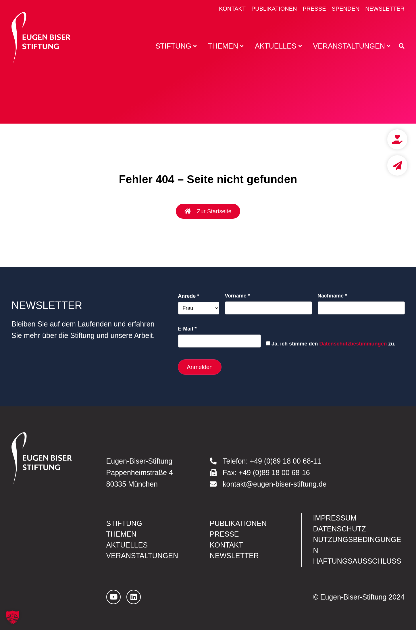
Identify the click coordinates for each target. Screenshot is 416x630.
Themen (121, 534)
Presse (314, 8)
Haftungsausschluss (357, 561)
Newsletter (385, 8)
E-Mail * (187, 328)
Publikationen (274, 8)
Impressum (335, 518)
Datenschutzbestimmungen (353, 344)
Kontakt (232, 8)
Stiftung (124, 523)
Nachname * (332, 295)
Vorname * (237, 295)
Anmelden (200, 367)
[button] (12, 617)
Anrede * (188, 296)
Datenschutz (339, 529)
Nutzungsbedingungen (357, 544)
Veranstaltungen (142, 556)
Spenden (346, 8)
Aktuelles (127, 545)
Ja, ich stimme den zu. (333, 344)
